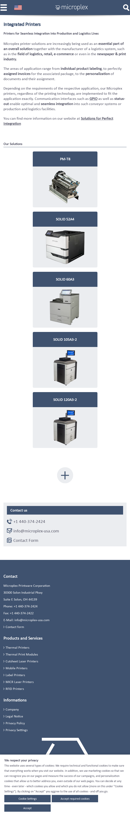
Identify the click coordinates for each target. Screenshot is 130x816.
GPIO (93, 98)
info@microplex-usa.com (36, 530)
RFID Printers (15, 689)
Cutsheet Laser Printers (22, 661)
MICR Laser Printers (20, 682)
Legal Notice (14, 716)
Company (12, 709)
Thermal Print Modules (22, 654)
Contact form (15, 627)
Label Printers (15, 675)
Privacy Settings (17, 730)
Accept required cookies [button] (75, 799)
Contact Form (25, 540)
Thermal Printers (17, 647)
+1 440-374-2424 (29, 521)
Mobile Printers (16, 668)
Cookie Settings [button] (28, 799)
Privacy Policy (15, 723)
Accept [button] (27, 808)
